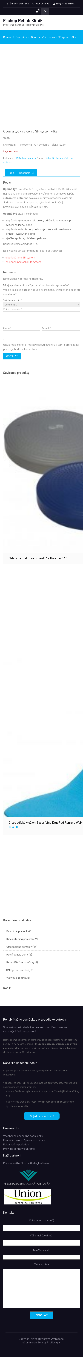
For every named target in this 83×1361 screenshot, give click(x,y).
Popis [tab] (11, 176)
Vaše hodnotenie (12, 303)
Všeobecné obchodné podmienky (23, 1139)
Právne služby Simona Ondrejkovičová (26, 1167)
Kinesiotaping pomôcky (20, 942)
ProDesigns (53, 1346)
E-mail (46, 332)
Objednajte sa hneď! (39, 1119)
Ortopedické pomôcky (19, 950)
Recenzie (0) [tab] (26, 176)
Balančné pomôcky (17, 935)
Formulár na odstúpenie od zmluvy (24, 1144)
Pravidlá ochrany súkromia (19, 1152)
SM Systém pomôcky (25, 161)
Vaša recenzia (12, 313)
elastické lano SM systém (20, 261)
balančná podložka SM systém (23, 265)
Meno (7, 332)
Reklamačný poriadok (16, 1148)
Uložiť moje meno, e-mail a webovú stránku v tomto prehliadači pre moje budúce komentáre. (41, 350)
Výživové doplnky (16, 981)
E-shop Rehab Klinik (23, 20)
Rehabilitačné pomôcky (20, 966)
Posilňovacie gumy (17, 958)
